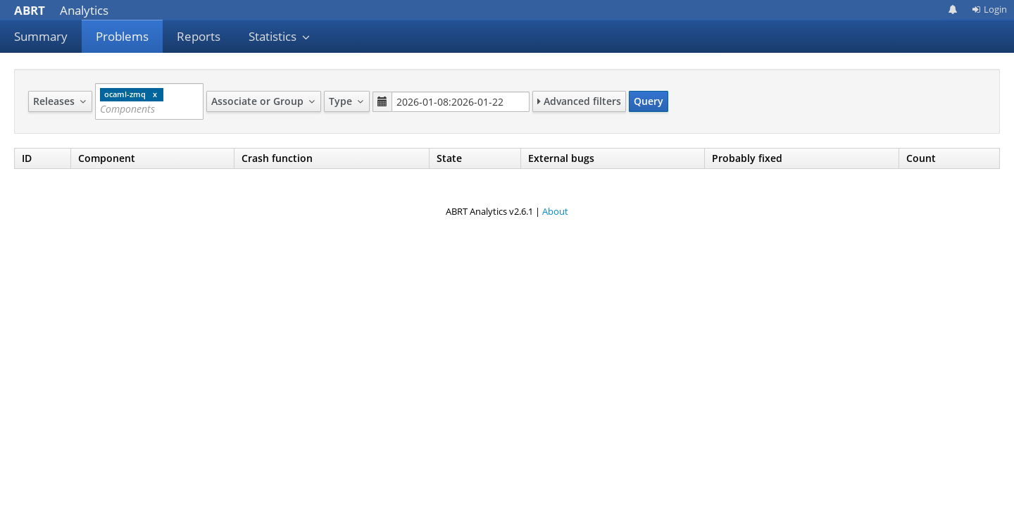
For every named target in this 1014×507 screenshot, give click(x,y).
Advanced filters (579, 101)
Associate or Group (263, 101)
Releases (60, 101)
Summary (41, 36)
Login (989, 9)
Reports (198, 36)
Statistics (280, 36)
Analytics (61, 10)
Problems (122, 36)
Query (648, 101)
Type (347, 101)
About (555, 211)
